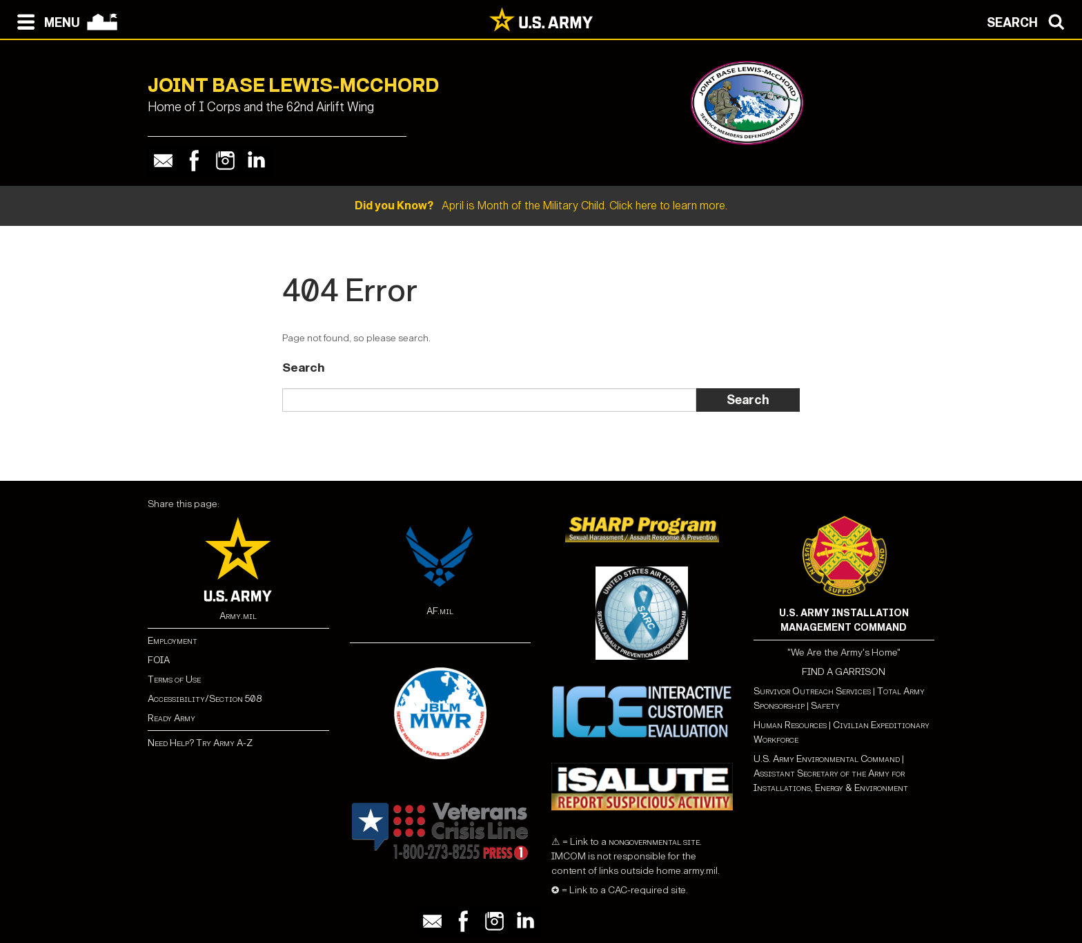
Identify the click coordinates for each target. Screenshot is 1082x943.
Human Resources (790, 725)
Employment (172, 641)
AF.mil (439, 611)
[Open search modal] (1029, 21)
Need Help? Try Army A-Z (200, 743)
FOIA (159, 660)
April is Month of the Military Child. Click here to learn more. (541, 205)
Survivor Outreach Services (812, 691)
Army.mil (238, 616)
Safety (825, 706)
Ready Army (171, 718)
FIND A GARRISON (843, 672)
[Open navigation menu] (45, 21)
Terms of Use (174, 679)
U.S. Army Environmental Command (827, 759)
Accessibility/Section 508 (205, 699)
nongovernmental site (653, 842)
